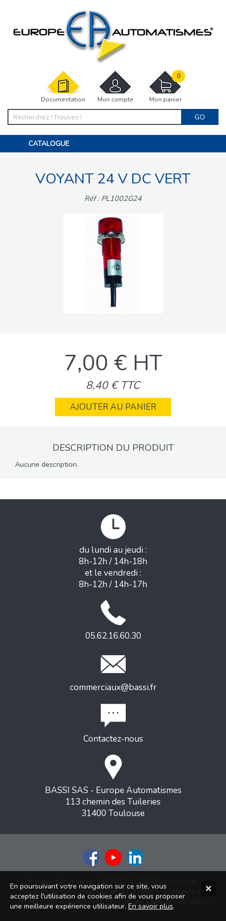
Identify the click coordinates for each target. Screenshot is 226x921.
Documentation (63, 86)
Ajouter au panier (113, 407)
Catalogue (48, 143)
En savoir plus (150, 906)
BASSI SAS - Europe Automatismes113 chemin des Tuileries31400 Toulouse (113, 787)
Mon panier (165, 86)
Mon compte (115, 86)
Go (200, 117)
